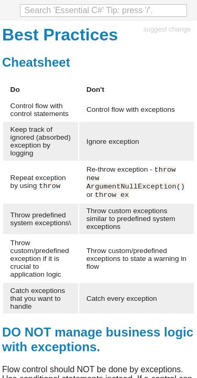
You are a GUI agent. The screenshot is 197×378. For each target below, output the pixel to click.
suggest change (167, 29)
